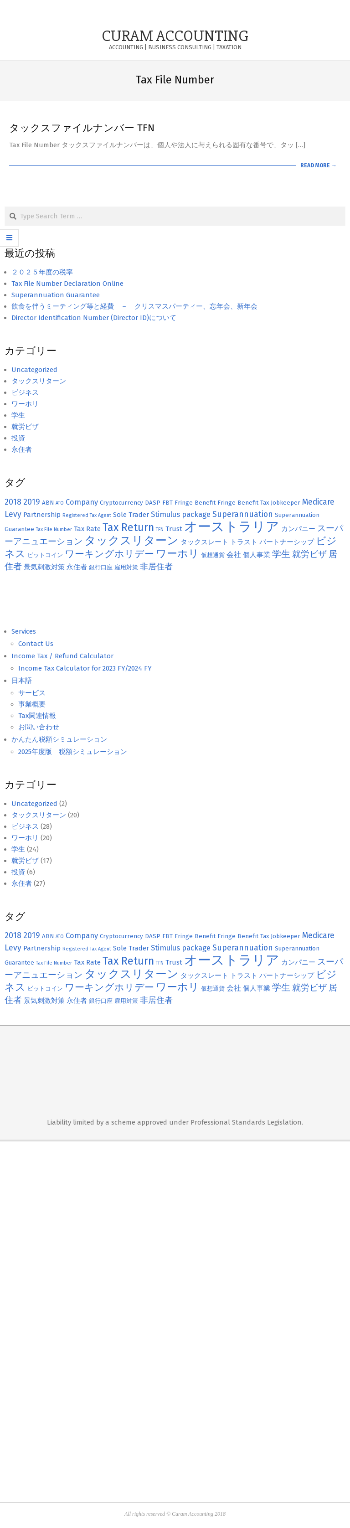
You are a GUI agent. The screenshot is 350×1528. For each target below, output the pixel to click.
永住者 (21, 449)
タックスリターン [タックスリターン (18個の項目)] (131, 540)
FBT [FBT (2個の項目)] (167, 502)
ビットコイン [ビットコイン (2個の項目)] (45, 555)
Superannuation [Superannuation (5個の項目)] (242, 514)
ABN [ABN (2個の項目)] (48, 502)
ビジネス (25, 392)
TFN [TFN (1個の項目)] (160, 529)
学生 (18, 415)
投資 (18, 438)
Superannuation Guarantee (55, 295)
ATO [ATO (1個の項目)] (60, 503)
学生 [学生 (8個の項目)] (281, 553)
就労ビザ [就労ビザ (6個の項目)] (309, 554)
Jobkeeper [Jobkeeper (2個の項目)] (285, 502)
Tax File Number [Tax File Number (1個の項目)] (54, 529)
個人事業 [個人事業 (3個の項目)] (256, 555)
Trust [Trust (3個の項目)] (173, 529)
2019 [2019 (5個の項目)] (31, 502)
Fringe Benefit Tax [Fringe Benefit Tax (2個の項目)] (243, 502)
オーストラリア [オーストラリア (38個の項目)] (231, 527)
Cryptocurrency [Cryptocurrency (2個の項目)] (121, 502)
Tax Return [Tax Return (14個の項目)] (128, 527)
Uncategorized (34, 370)
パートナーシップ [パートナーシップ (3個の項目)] (286, 542)
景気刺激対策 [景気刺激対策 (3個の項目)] (44, 567)
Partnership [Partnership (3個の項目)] (42, 515)
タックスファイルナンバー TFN (81, 128)
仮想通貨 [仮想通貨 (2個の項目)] (213, 555)
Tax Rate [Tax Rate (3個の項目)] (87, 529)
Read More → (318, 165)
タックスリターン (38, 381)
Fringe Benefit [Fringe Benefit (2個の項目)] (195, 502)
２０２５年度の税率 (42, 272)
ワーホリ (25, 404)
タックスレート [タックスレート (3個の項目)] (204, 542)
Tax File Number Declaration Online (67, 283)
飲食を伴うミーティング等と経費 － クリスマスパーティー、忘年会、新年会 (134, 306)
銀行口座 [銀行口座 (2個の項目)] (101, 567)
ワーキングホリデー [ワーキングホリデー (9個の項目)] (109, 554)
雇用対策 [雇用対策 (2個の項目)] (126, 567)
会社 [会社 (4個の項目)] (233, 554)
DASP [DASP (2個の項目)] (152, 502)
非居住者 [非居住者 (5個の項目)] (156, 567)
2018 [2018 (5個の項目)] (13, 502)
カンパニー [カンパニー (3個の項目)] (298, 529)
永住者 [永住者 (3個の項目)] (77, 567)
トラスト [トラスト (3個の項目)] (243, 542)
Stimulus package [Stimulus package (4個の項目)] (181, 514)
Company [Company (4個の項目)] (82, 502)
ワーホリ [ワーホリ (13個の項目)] (177, 553)
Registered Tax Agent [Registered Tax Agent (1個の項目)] (86, 515)
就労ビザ (25, 427)
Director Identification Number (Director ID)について (93, 318)
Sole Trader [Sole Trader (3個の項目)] (131, 515)
